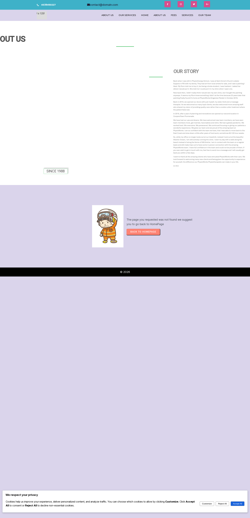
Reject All (222, 504)
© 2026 (125, 272)
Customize (207, 504)
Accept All (237, 504)
